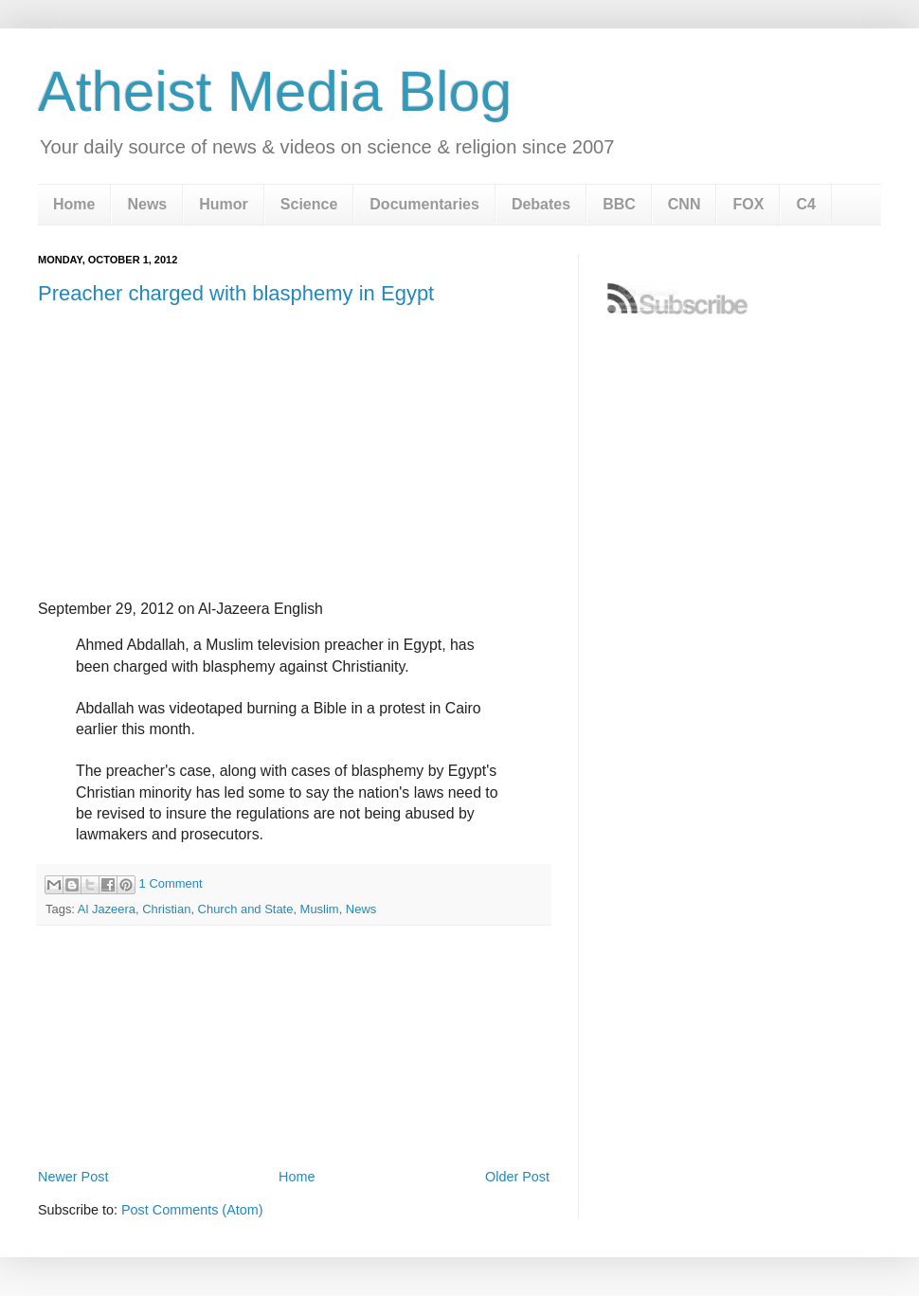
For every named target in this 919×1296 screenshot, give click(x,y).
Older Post (517, 1176)
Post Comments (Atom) (192, 1209)
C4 (805, 204)
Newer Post (73, 1176)
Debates (541, 204)
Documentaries (424, 204)
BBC (619, 204)
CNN (684, 204)
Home (74, 204)
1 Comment (171, 883)
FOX (748, 204)
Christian (166, 909)
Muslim (319, 909)
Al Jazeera (106, 909)
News (147, 204)
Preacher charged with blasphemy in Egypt (236, 293)
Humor (223, 204)
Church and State (246, 909)
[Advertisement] (293, 1112)
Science (308, 204)
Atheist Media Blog (275, 91)
